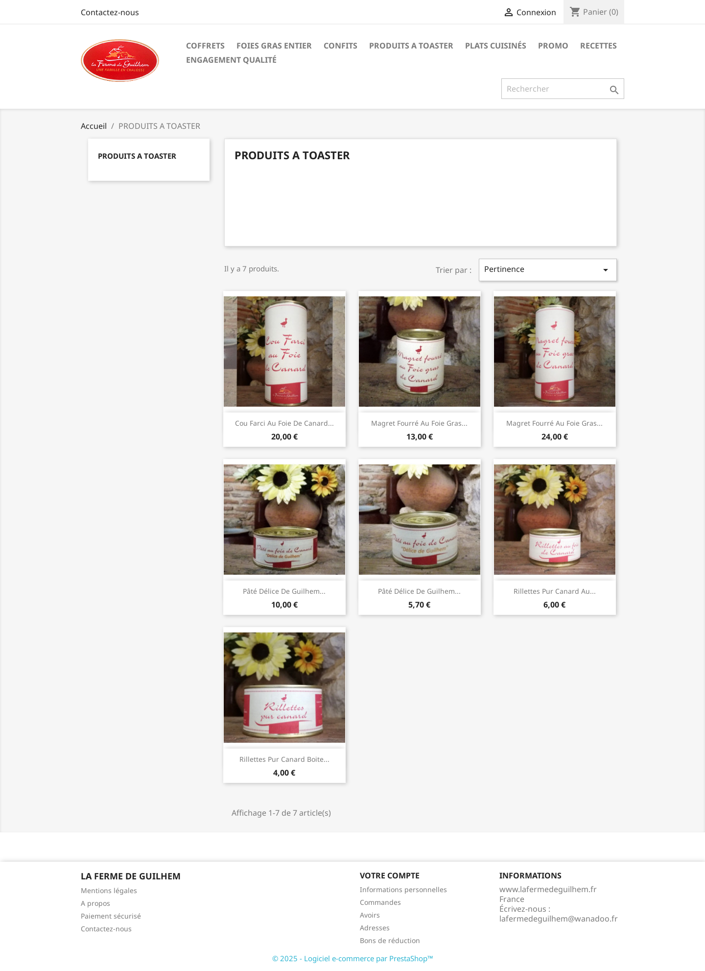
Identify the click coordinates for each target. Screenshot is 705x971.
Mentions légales (109, 890)
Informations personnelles (403, 889)
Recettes (598, 45)
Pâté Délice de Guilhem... (284, 591)
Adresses (375, 927)
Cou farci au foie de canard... (284, 423)
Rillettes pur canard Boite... (284, 759)
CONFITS (340, 45)
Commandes (380, 902)
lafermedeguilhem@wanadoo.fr (558, 918)
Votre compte (390, 875)
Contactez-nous (110, 12)
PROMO (553, 45)
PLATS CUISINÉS (495, 45)
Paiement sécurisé (111, 916)
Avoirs (370, 915)
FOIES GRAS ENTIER (274, 45)
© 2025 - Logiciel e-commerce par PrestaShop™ (352, 958)
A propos (95, 903)
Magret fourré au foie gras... (419, 423)
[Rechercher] (562, 88)
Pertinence (547, 270)
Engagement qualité (231, 59)
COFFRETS (205, 45)
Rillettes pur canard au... (555, 591)
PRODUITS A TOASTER (411, 45)
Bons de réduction (390, 940)
